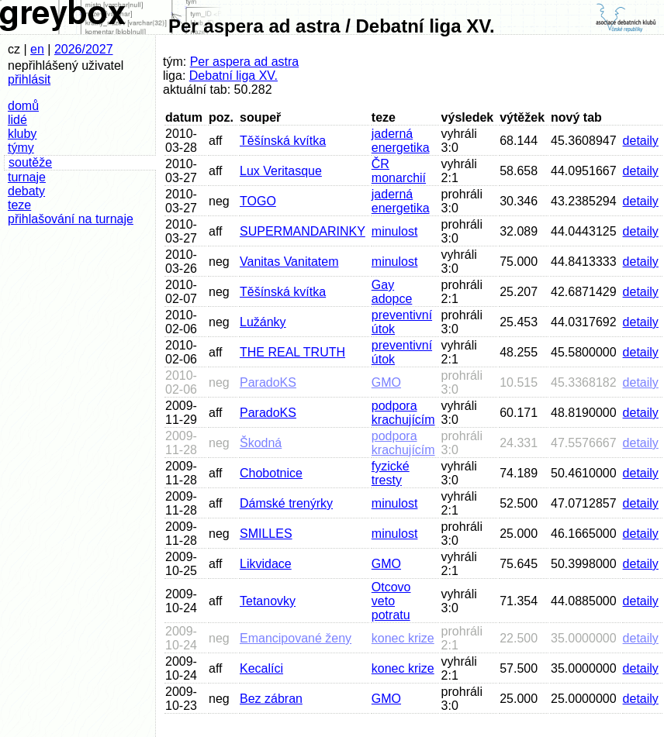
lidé (17, 119)
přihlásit (29, 79)
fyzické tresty (391, 473)
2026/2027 (83, 49)
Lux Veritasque (281, 170)
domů (23, 105)
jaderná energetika (401, 140)
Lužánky (263, 322)
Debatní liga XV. (233, 75)
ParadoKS (268, 382)
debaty (26, 191)
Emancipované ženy (295, 638)
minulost (395, 231)
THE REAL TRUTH (292, 352)
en (37, 49)
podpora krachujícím (403, 412)
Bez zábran (271, 698)
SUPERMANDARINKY (302, 231)
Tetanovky (268, 601)
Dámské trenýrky (286, 503)
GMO (386, 382)
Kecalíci (261, 668)
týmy (21, 147)
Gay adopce (392, 291)
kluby (22, 133)
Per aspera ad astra (244, 61)
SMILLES (266, 533)
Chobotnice (271, 473)
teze (19, 205)
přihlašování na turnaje (70, 219)
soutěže (30, 162)
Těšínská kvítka (283, 140)
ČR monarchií (399, 170)
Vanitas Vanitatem (289, 261)
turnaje (27, 177)
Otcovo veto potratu (391, 601)
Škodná (261, 442)
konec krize (403, 638)
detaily (641, 140)
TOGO (258, 201)
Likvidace (266, 563)
